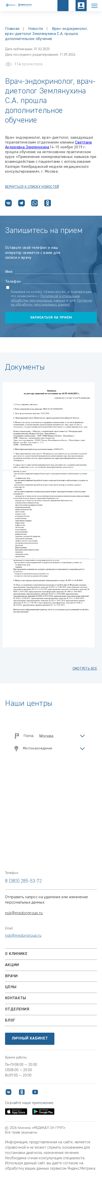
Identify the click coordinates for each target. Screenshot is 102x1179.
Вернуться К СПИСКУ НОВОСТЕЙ (32, 187)
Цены (10, 987)
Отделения (17, 1009)
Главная (12, 29)
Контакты (15, 998)
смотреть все (85, 668)
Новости (35, 29)
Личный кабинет (30, 1038)
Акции (12, 965)
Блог (10, 1020)
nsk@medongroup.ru (24, 913)
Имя (8, 272)
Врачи (11, 976)
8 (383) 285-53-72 (23, 881)
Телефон (13, 282)
